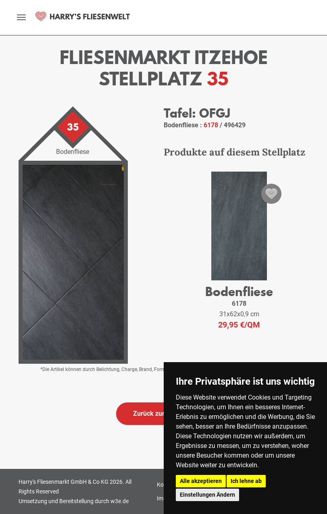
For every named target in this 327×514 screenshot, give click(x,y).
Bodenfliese (239, 291)
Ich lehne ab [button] (246, 481)
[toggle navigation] (21, 17)
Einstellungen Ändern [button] (207, 494)
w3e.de (119, 501)
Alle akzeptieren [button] (201, 481)
